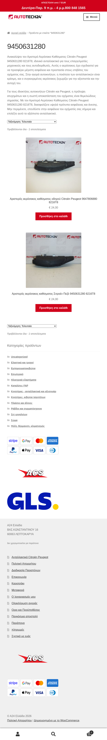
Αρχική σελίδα (18, 33)
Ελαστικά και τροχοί (22, 362)
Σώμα (14, 420)
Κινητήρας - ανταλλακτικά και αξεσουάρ (33, 391)
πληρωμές (18, 629)
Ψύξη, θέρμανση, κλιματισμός (28, 426)
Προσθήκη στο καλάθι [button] (53, 216)
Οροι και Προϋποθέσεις (26, 609)
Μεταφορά (18, 590)
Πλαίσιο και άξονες (22, 403)
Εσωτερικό (17, 374)
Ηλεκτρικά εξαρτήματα (23, 379)
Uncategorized (19, 356)
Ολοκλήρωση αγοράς (24, 603)
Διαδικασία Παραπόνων (26, 570)
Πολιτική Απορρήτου (24, 563)
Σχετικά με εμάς (21, 636)
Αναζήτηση (53, 734)
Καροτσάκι (18, 583)
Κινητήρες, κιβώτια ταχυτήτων (28, 397)
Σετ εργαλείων (19, 414)
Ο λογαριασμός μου (24, 596)
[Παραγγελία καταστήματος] (31, 121)
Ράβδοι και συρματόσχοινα (26, 408)
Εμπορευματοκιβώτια (23, 368)
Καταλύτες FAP (19, 385)
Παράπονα (18, 623)
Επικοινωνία (19, 577)
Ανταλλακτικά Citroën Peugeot (30, 557)
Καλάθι (82, 732)
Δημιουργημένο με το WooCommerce (56, 720)
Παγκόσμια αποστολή (25, 616)
